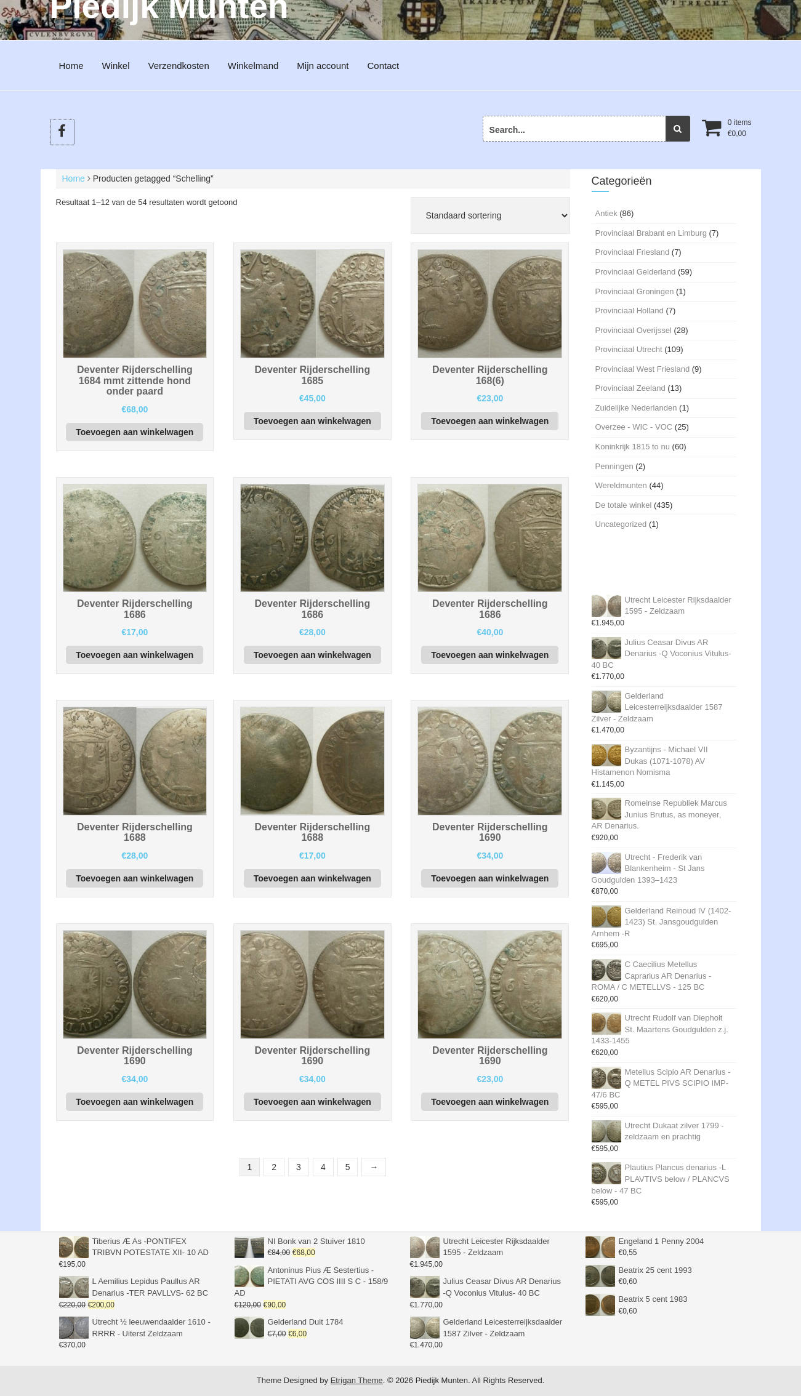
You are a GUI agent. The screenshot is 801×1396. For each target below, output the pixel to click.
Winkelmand (253, 65)
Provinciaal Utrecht (628, 349)
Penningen (614, 466)
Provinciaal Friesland (632, 252)
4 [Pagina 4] (323, 1167)
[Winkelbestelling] (490, 215)
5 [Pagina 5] (347, 1167)
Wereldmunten (621, 485)
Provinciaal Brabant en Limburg (651, 233)
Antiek (606, 213)
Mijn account (322, 65)
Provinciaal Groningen (634, 291)
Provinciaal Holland (629, 310)
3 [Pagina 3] (298, 1167)
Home (71, 65)
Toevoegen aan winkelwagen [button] (134, 432)
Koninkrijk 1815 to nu (632, 446)
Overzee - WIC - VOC (634, 426)
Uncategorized (621, 524)
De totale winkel (623, 505)
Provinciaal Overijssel (633, 330)
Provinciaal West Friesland (642, 369)
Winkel (116, 65)
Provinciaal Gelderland (635, 271)
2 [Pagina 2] (274, 1167)
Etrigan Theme (357, 1380)
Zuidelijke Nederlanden (636, 407)
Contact (384, 65)
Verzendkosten (178, 65)
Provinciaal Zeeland (630, 388)
